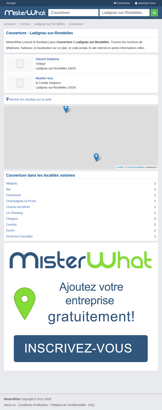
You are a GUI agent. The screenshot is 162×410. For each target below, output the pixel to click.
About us (10, 405)
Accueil (11, 3)
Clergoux (12, 218)
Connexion (122, 3)
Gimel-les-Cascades (19, 236)
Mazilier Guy (44, 78)
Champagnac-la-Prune (21, 201)
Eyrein (10, 230)
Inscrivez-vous (145, 3)
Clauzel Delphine (47, 59)
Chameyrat (13, 195)
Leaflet (120, 167)
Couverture (76, 24)
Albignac (12, 183)
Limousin (10, 24)
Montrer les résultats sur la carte (28, 99)
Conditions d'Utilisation (33, 405)
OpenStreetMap (136, 167)
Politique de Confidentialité (68, 405)
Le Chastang (14, 212)
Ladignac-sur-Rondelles (49, 24)
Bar (8, 189)
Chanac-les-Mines (18, 207)
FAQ (91, 405)
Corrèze (25, 24)
